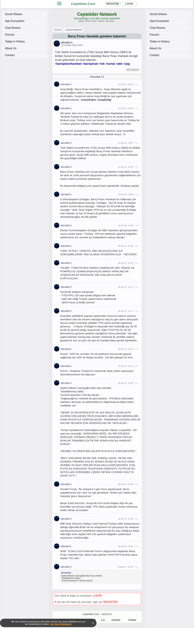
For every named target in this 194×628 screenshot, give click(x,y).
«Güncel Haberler (73, 30)
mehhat (67, 572)
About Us (10, 48)
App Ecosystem (14, 20)
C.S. (103, 619)
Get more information (60, 624)
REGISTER (112, 3)
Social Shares (13, 14)
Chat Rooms (13, 27)
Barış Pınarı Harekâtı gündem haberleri (97, 36)
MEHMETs (67, 42)
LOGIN (129, 3)
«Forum (57, 30)
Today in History (15, 41)
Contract (116, 619)
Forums (9, 34)
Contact (10, 55)
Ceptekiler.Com (83, 4)
